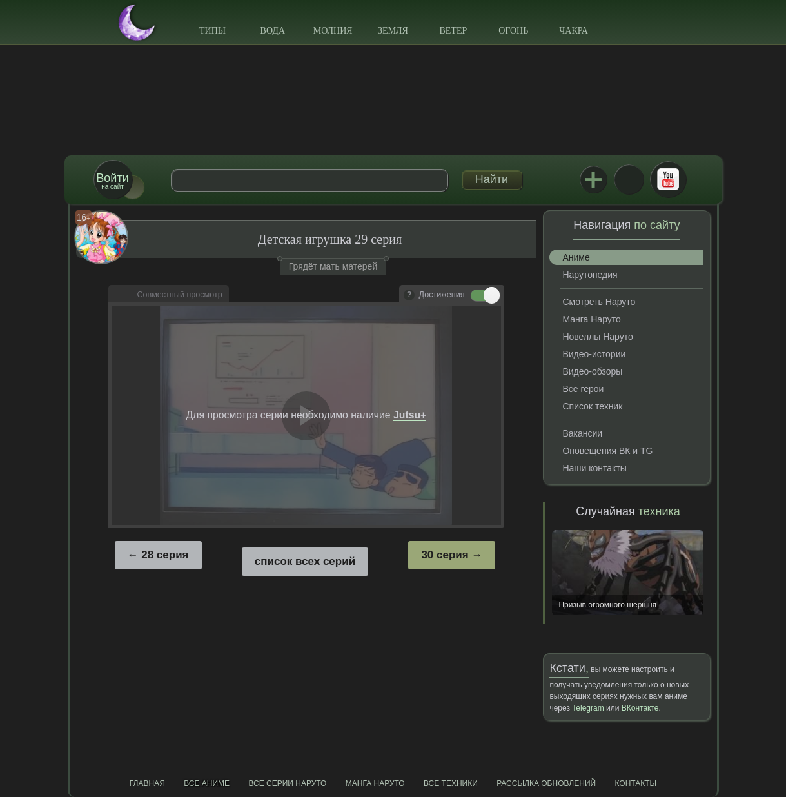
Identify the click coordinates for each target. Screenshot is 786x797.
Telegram (588, 708)
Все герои (583, 389)
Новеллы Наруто (597, 336)
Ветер (453, 30)
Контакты (636, 783)
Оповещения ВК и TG (607, 451)
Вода (272, 30)
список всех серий (305, 561)
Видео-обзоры (592, 371)
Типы (212, 30)
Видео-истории (593, 354)
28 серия (164, 555)
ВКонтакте (629, 179)
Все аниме (207, 783)
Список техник (592, 406)
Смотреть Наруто (598, 302)
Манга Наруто (591, 319)
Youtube (668, 179)
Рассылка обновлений (546, 783)
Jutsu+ (593, 179)
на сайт (112, 181)
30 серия (444, 555)
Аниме (575, 257)
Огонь (513, 30)
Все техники (451, 783)
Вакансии (582, 433)
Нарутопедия (589, 275)
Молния (333, 30)
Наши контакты (594, 468)
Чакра (573, 30)
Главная (147, 783)
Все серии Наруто (287, 783)
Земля (393, 30)
